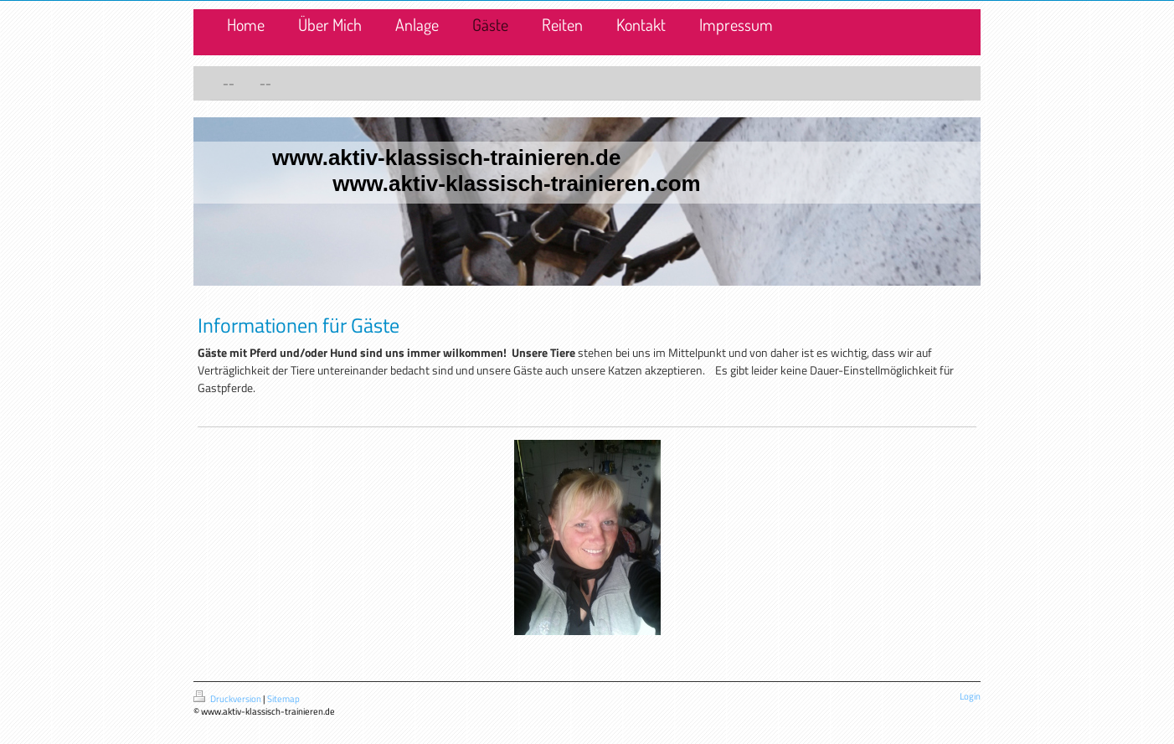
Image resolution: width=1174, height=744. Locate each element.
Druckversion (228, 698)
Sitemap (283, 698)
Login (970, 696)
